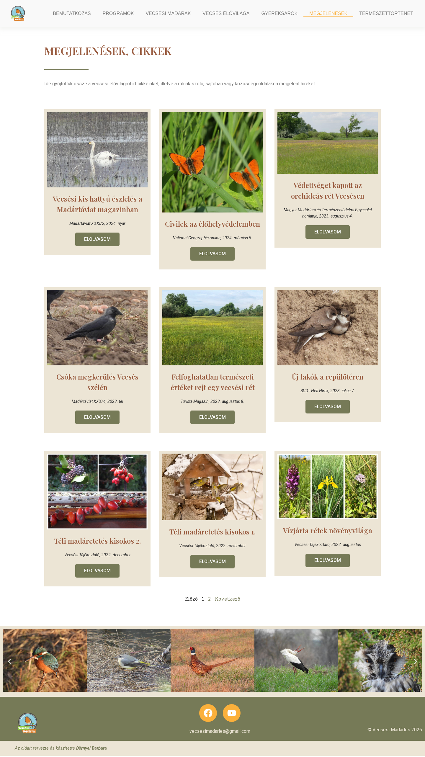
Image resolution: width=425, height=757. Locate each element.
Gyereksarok (279, 13)
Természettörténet (386, 13)
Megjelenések (328, 13)
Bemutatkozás (72, 13)
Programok (118, 13)
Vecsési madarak (168, 13)
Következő (227, 607)
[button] (9, 669)
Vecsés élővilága (225, 13)
